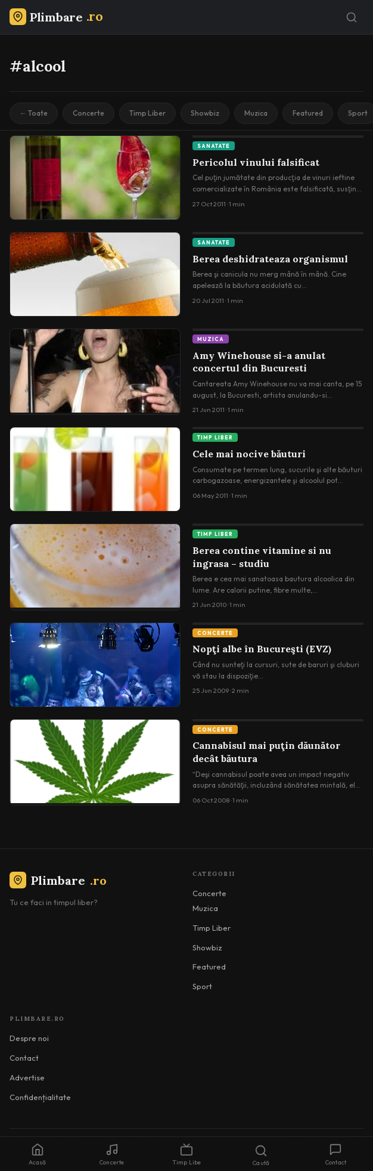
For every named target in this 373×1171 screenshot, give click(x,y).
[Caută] (351, 17)
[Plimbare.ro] (56, 17)
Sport (202, 986)
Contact (24, 1057)
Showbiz (205, 113)
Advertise (27, 1077)
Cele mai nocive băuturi (249, 454)
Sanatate (213, 145)
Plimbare (58, 880)
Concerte (88, 113)
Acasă (37, 1154)
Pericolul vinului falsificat (255, 162)
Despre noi (29, 1038)
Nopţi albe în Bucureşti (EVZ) (261, 649)
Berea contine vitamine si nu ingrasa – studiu (261, 556)
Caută (261, 1155)
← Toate (34, 113)
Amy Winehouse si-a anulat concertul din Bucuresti (258, 361)
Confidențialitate (40, 1097)
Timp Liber (147, 113)
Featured (308, 113)
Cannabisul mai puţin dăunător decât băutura (266, 751)
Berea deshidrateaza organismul (270, 259)
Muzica (256, 113)
